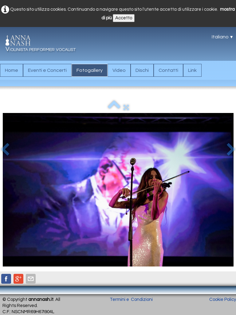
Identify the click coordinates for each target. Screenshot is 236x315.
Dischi (142, 70)
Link (192, 70)
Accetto (123, 18)
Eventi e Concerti (47, 70)
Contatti (168, 70)
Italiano (223, 36)
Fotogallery (90, 70)
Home (11, 70)
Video (119, 70)
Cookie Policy (222, 299)
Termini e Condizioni (131, 299)
